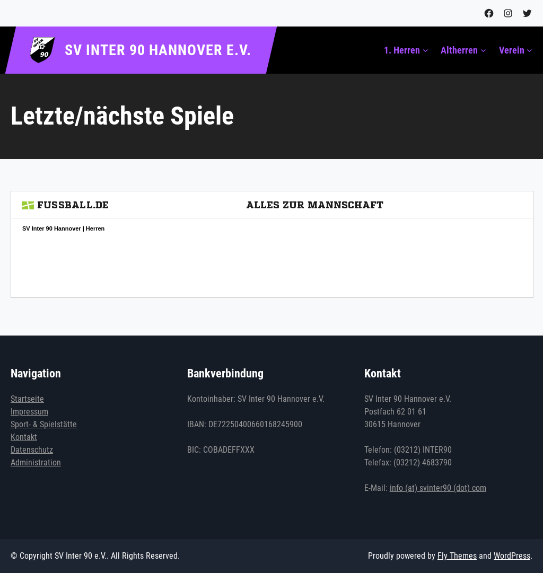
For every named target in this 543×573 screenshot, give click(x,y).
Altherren (459, 50)
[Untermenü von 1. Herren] (425, 50)
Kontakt (24, 437)
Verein (511, 50)
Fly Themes (457, 556)
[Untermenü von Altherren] (483, 50)
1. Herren (402, 50)
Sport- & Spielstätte (44, 424)
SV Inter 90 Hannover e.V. (158, 50)
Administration (36, 462)
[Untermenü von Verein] (529, 50)
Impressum (29, 412)
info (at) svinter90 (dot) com (438, 488)
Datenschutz (32, 450)
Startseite (27, 399)
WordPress (512, 556)
